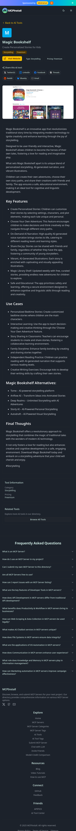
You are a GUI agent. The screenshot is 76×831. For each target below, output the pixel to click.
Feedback (38, 795)
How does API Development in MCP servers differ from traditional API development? (38, 599)
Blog (38, 768)
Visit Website (12, 58)
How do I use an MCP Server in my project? (38, 559)
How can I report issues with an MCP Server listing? (38, 582)
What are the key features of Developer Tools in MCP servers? (38, 590)
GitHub (38, 791)
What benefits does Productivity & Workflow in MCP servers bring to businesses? (38, 610)
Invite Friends (37, 750)
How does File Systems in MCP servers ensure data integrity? (38, 637)
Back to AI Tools (12, 22)
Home (38, 718)
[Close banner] (72, 3)
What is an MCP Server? (38, 551)
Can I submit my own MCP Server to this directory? (38, 566)
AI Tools (38, 734)
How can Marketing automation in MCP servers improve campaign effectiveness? (38, 672)
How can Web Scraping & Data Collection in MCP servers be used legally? (38, 620)
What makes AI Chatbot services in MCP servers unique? (38, 629)
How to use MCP (38, 777)
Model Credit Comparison (38, 754)
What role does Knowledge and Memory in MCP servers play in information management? (38, 662)
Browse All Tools (38, 519)
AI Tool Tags (38, 738)
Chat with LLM (38, 746)
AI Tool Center (38, 813)
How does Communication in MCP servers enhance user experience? (38, 652)
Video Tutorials (38, 773)
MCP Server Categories (38, 726)
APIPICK (38, 809)
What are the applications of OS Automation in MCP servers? (38, 645)
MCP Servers (38, 722)
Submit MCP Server (38, 742)
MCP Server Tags (38, 730)
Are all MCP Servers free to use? (38, 574)
